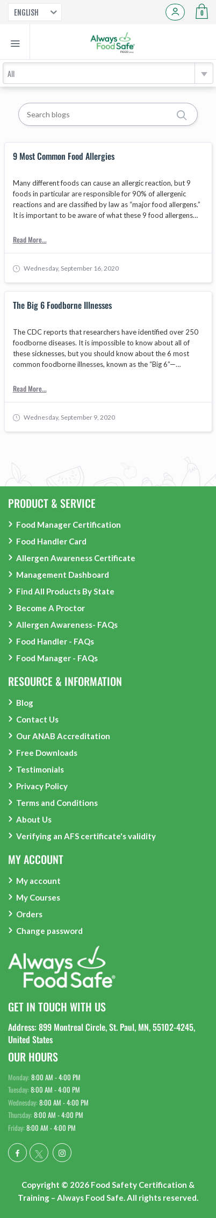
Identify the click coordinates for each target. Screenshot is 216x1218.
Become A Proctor (50, 608)
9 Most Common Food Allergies (63, 156)
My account (38, 881)
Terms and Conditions (57, 803)
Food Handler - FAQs (55, 641)
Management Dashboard (62, 574)
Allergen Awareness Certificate (75, 558)
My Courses (38, 897)
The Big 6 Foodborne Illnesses (62, 305)
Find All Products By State (65, 591)
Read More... (30, 239)
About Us (34, 819)
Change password (49, 931)
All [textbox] (11, 73)
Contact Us (37, 719)
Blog (24, 702)
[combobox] (108, 73)
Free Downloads (46, 752)
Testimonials (40, 769)
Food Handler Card (51, 541)
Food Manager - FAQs (57, 658)
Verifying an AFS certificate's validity (86, 836)
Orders (29, 914)
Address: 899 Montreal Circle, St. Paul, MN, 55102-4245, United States (101, 1033)
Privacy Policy (42, 786)
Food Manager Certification (68, 524)
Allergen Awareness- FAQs (67, 624)
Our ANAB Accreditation (63, 736)
